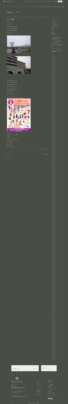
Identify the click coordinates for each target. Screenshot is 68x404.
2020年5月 (53, 163)
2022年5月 (53, 127)
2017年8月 (53, 216)
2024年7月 (53, 89)
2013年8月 (53, 288)
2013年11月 (53, 283)
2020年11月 (53, 153)
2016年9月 (53, 234)
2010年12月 (54, 341)
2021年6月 (53, 142)
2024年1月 (53, 99)
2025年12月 (54, 61)
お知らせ (49, 382)
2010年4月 (53, 354)
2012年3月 (53, 316)
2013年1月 (53, 300)
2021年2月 (53, 148)
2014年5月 (53, 275)
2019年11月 (53, 171)
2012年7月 (53, 310)
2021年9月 (53, 137)
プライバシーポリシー (52, 388)
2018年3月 (53, 204)
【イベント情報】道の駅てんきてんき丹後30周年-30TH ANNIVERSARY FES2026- (56, 38)
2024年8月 (53, 87)
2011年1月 (53, 339)
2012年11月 (53, 303)
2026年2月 (53, 58)
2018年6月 (53, 199)
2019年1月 (53, 188)
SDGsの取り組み (51, 393)
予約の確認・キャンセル (46, 368)
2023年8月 (53, 107)
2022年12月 (54, 120)
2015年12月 (54, 249)
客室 (28, 1)
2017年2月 (53, 226)
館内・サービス (51, 1)
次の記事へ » (46, 154)
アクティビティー (54, 17)
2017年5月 (53, 221)
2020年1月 (53, 168)
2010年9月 (53, 346)
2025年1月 (53, 79)
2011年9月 (53, 326)
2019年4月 (53, 183)
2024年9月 (53, 86)
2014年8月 (53, 270)
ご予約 (60, 1)
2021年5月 (53, 143)
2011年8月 (53, 328)
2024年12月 (54, 81)
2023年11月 (53, 102)
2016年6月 (53, 239)
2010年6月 (53, 351)
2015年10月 (54, 252)
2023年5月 (53, 112)
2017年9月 (53, 214)
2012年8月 (53, 308)
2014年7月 (53, 272)
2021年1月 (53, 150)
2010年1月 (53, 359)
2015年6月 (53, 257)
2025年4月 (53, 74)
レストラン (32, 1)
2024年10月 (54, 84)
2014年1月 (53, 280)
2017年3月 (53, 224)
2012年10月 (54, 305)
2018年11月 (53, 191)
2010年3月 (53, 356)
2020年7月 (53, 160)
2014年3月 (53, 277)
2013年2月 (53, 298)
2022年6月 (53, 125)
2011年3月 (53, 336)
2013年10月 (54, 285)
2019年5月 (53, 181)
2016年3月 (53, 244)
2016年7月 (53, 237)
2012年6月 (53, 311)
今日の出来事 (54, 24)
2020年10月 (54, 155)
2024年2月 (53, 97)
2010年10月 (54, 344)
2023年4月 (53, 114)
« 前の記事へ (8, 154)
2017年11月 (53, 211)
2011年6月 (53, 331)
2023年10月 (54, 104)
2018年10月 (54, 193)
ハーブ (36, 1)
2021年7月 (53, 140)
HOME (25, 1)
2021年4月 (53, 145)
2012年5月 (53, 313)
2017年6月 (53, 219)
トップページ (39, 380)
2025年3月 (53, 76)
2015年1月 (53, 265)
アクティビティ (40, 1)
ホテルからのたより (45, 149)
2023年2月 (53, 117)
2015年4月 (53, 260)
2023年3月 (53, 115)
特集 (52, 30)
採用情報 (49, 386)
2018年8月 (53, 196)
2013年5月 (53, 293)
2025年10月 (54, 64)
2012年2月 (53, 318)
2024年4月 (53, 94)
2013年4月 (53, 295)
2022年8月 (53, 122)
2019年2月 (53, 186)
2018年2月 (53, 206)
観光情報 (53, 32)
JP (63, 1)
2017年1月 (53, 227)
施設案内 (53, 27)
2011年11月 (53, 323)
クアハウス (45, 1)
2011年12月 (53, 321)
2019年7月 (53, 178)
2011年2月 (53, 338)
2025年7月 (53, 69)
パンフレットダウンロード (53, 395)
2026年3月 (53, 56)
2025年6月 (53, 71)
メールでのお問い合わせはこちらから (18, 396)
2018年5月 (53, 201)
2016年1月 (53, 247)
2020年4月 (53, 165)
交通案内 (56, 1)
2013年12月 (54, 282)
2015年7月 (53, 255)
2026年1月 (53, 59)
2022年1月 (53, 132)
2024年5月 (53, 92)
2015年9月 (53, 254)
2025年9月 (53, 66)
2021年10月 (54, 135)
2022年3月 (53, 130)
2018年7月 (53, 198)
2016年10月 (54, 232)
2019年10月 (54, 173)
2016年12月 (54, 229)
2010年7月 (53, 349)
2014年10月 (54, 267)
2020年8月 (53, 158)
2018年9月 (53, 194)
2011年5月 (53, 333)
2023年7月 (53, 109)
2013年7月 (53, 290)
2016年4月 (53, 242)
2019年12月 (54, 170)
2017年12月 (54, 209)
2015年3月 (53, 262)
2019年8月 (53, 176)
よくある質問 (50, 384)
